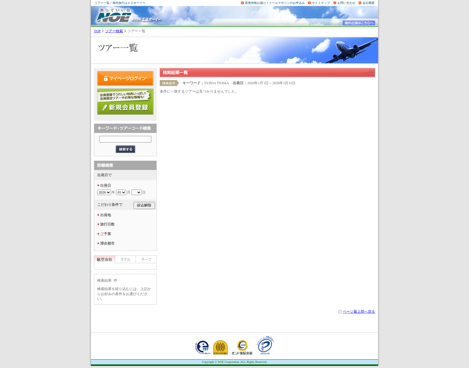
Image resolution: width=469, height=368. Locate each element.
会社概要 (368, 2)
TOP (97, 31)
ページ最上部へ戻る (359, 311)
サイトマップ (321, 2)
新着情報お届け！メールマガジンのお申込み (275, 2)
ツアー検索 (114, 31)
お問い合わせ (346, 2)
